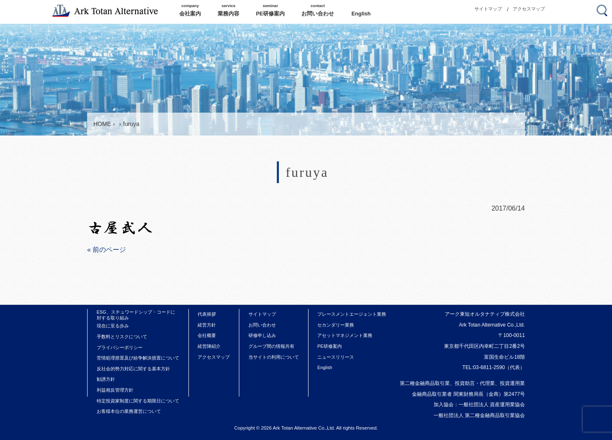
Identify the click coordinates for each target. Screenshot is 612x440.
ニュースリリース (335, 357)
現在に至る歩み (113, 325)
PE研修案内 (329, 346)
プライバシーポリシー (120, 347)
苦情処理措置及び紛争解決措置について (138, 357)
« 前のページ (106, 249)
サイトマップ (488, 8)
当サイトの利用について (273, 357)
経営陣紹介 (209, 346)
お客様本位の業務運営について (129, 411)
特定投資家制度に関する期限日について (138, 400)
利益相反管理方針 (115, 389)
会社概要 (207, 335)
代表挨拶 (207, 314)
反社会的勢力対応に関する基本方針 (133, 368)
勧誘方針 (106, 379)
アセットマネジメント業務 (344, 335)
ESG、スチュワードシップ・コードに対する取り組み (136, 314)
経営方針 (207, 324)
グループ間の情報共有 (271, 346)
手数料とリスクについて (122, 336)
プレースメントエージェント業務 (351, 314)
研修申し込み (262, 335)
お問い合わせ (262, 324)
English (324, 367)
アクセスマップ (529, 8)
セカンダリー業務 (335, 324)
